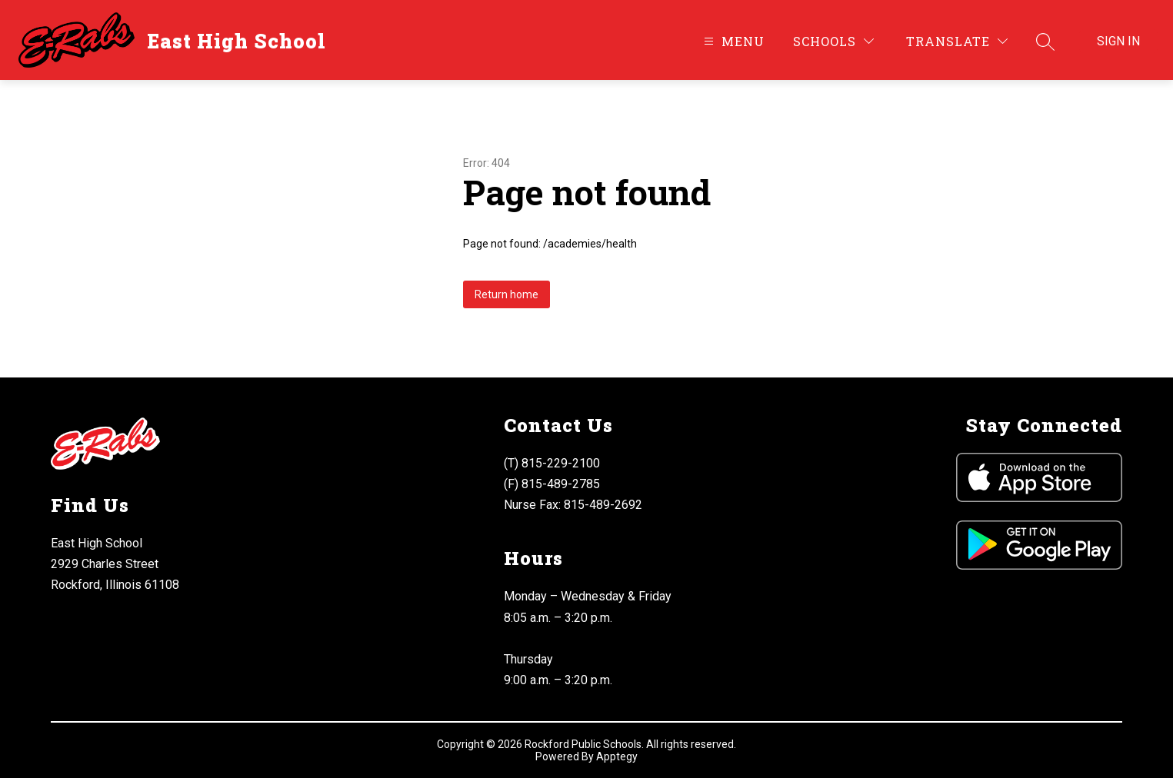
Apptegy (617, 756)
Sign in (1118, 41)
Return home (506, 294)
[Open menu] (732, 41)
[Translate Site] (956, 41)
